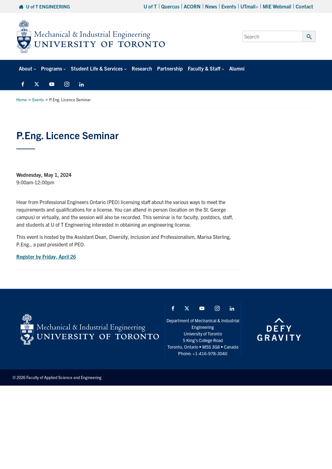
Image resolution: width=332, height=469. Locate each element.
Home (21, 99)
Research (141, 68)
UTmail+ (249, 6)
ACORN (192, 6)
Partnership (169, 68)
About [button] (25, 68)
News (211, 6)
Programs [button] (51, 68)
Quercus (170, 6)
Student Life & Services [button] (97, 68)
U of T (150, 6)
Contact (304, 6)
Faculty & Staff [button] (203, 68)
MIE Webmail (277, 6)
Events (228, 6)
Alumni (236, 68)
